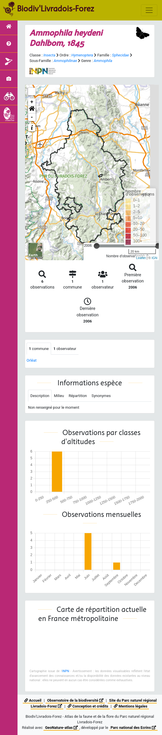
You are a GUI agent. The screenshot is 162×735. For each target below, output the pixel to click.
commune (39, 348)
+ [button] (32, 102)
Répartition (78, 396)
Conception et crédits (88, 706)
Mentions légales (130, 706)
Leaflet (141, 258)
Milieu (59, 396)
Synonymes (101, 396)
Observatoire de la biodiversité (75, 700)
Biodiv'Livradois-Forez (55, 8)
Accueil (32, 700)
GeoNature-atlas (61, 727)
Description (39, 396)
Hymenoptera (82, 55)
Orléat (31, 360)
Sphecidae (120, 55)
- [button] (32, 117)
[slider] (97, 246)
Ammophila (103, 60)
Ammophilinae (65, 60)
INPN (65, 671)
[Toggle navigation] (149, 10)
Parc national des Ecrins (133, 727)
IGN (154, 258)
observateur (64, 348)
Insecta (49, 55)
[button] (32, 109)
